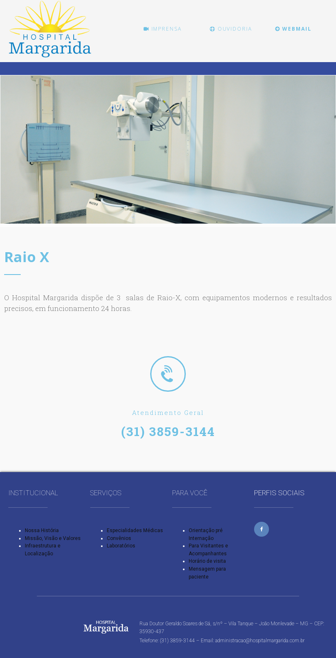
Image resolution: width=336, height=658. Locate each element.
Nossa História (42, 530)
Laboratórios (121, 546)
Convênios (119, 538)
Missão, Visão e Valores (53, 538)
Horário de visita (207, 561)
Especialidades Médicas (135, 530)
